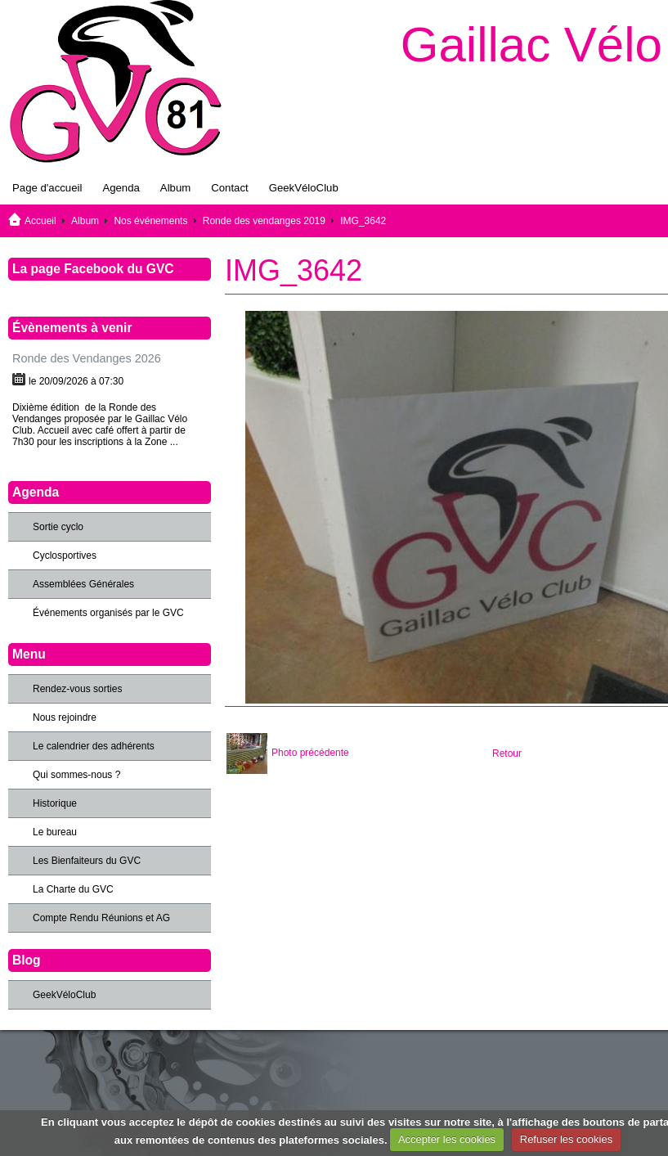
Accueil (40, 221)
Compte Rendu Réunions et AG (101, 918)
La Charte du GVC (73, 889)
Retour (507, 753)
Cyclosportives (64, 555)
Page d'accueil (47, 188)
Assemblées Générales (83, 584)
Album (175, 188)
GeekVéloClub (303, 188)
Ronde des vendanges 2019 (264, 221)
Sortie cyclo (58, 527)
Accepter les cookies (446, 1139)
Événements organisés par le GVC (108, 612)
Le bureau (55, 832)
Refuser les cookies (566, 1139)
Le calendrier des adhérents (94, 746)
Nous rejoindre (64, 717)
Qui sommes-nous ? (76, 774)
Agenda (120, 188)
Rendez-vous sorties (77, 689)
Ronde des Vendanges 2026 (86, 358)
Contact (229, 188)
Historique (55, 803)
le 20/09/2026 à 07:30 (76, 381)
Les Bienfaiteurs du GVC (87, 860)
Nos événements (150, 221)
